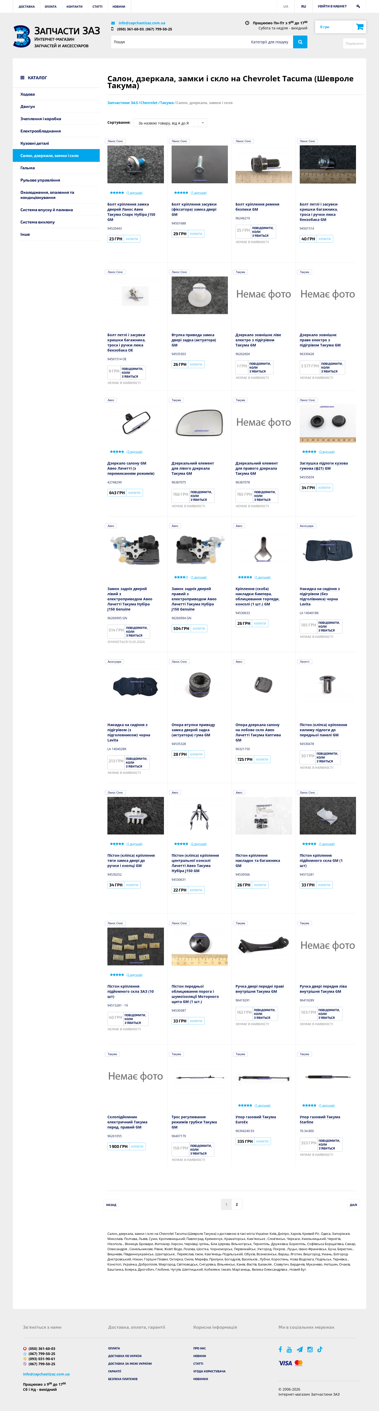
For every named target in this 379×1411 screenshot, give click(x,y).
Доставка (27, 6)
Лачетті (304, 661)
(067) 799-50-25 (159, 29)
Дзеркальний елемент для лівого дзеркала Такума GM (193, 468)
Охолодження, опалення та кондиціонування (47, 195)
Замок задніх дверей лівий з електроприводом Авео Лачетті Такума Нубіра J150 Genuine (129, 599)
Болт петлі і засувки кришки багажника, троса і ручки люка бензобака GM (319, 212)
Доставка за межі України (130, 1363)
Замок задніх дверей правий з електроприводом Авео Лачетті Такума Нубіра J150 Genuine (194, 599)
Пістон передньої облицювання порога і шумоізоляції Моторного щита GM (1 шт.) (195, 994)
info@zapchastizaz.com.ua (142, 22)
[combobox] (170, 122)
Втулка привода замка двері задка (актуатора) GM (194, 339)
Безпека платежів (123, 1379)
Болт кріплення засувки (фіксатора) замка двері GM (194, 209)
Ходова (27, 94)
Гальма (27, 167)
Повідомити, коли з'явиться (263, 231)
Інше (25, 234)
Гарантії (114, 1371)
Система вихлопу (37, 221)
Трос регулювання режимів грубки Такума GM (194, 1122)
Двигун (27, 106)
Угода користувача (209, 1371)
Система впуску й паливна (46, 209)
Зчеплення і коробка (40, 118)
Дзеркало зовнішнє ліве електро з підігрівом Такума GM (258, 339)
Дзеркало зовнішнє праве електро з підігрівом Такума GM (320, 339)
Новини (119, 6)
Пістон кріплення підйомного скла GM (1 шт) (321, 860)
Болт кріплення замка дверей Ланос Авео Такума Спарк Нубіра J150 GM (131, 212)
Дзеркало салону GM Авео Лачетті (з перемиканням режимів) (130, 468)
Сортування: (118, 122)
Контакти (74, 6)
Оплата (51, 6)
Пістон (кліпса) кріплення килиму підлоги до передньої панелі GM (323, 729)
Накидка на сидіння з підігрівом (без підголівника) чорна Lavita (320, 596)
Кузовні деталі (34, 143)
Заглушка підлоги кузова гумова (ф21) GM (324, 466)
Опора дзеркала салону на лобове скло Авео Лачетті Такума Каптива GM (258, 732)
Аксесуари (307, 525)
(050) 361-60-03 (130, 29)
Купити (132, 239)
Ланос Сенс (115, 141)
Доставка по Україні (125, 1356)
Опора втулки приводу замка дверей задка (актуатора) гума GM (193, 729)
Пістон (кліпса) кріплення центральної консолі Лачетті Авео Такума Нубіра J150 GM (195, 863)
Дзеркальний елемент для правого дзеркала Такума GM (257, 468)
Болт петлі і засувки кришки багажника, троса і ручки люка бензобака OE (126, 342)
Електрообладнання (40, 130)
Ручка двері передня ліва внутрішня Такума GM (323, 989)
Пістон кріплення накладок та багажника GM (258, 860)
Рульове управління (40, 179)
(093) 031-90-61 (42, 1358)
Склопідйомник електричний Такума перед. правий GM (127, 1122)
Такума (240, 272)
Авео (111, 400)
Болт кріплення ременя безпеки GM (257, 207)
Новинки (200, 1379)
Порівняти (355, 43)
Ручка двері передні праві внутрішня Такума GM (260, 989)
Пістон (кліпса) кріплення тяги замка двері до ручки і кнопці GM (131, 860)
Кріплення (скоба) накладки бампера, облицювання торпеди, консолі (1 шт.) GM (258, 596)
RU (303, 6)
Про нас (199, 1348)
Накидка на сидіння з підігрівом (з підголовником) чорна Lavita (128, 732)
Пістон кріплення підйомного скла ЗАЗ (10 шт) (130, 991)
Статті (98, 6)
